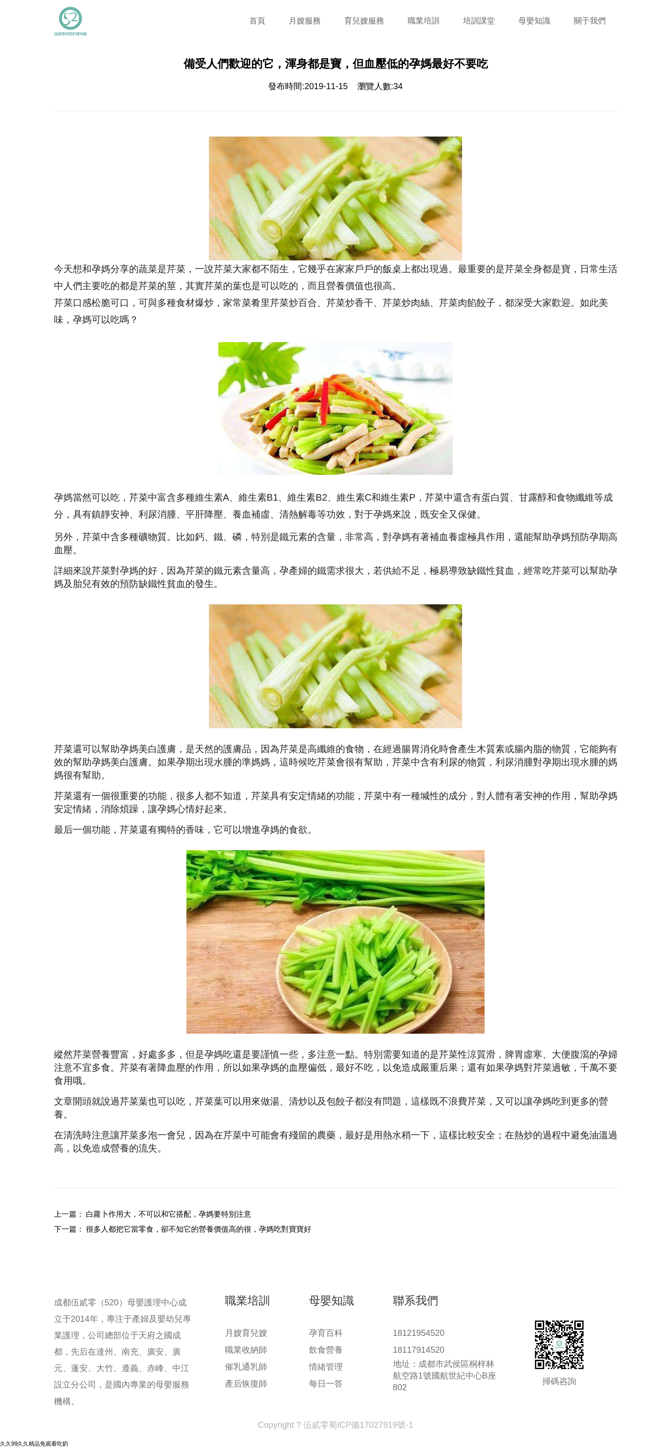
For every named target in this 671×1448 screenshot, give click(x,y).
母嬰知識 (534, 20)
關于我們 (590, 20)
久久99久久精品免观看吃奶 (34, 1443)
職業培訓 (424, 20)
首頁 (257, 20)
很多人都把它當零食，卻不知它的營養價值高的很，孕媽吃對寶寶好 (198, 1229)
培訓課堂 (479, 20)
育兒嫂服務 (364, 20)
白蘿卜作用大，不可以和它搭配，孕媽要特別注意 (168, 1214)
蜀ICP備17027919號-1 (371, 1425)
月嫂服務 (305, 20)
